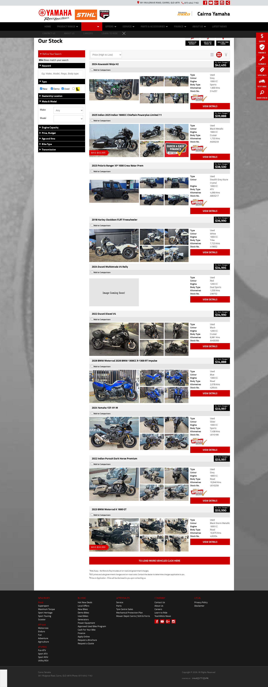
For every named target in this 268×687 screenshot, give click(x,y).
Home (47, 26)
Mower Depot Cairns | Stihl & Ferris (133, 616)
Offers (110, 26)
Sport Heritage (45, 612)
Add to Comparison (102, 70)
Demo (55, 88)
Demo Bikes (83, 612)
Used (65, 88)
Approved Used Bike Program (92, 626)
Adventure (43, 638)
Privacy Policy (200, 602)
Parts (119, 605)
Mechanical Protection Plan (129, 612)
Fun (40, 635)
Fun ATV (42, 650)
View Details (210, 106)
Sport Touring (44, 616)
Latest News (219, 26)
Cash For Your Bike (87, 629)
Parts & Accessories (154, 26)
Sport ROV (43, 657)
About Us (199, 26)
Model (43, 118)
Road (40, 602)
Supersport (43, 605)
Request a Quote (86, 643)
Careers (158, 609)
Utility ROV (43, 660)
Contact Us (160, 602)
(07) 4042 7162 (191, 2)
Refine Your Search (51, 54)
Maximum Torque (46, 609)
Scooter (42, 619)
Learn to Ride (161, 612)
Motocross (43, 628)
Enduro (41, 631)
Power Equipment (86, 623)
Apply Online (84, 636)
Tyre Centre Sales (124, 609)
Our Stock (91, 26)
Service (129, 26)
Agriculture (43, 641)
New (43, 88)
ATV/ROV (42, 647)
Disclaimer (199, 605)
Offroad (41, 624)
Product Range (67, 26)
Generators (83, 619)
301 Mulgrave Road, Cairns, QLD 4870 (158, 2)
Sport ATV (43, 653)
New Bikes (83, 609)
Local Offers (83, 605)
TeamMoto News (163, 616)
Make (43, 109)
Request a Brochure (87, 640)
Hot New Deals (85, 602)
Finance (180, 26)
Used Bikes (83, 616)
